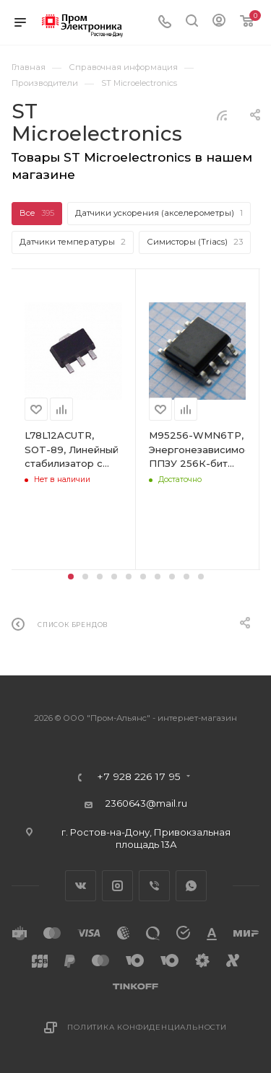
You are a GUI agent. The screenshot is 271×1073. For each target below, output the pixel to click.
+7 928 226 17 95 (139, 777)
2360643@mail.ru (146, 803)
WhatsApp (191, 885)
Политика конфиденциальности (147, 1027)
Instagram (117, 885)
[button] (71, 576)
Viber (154, 885)
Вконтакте (80, 885)
